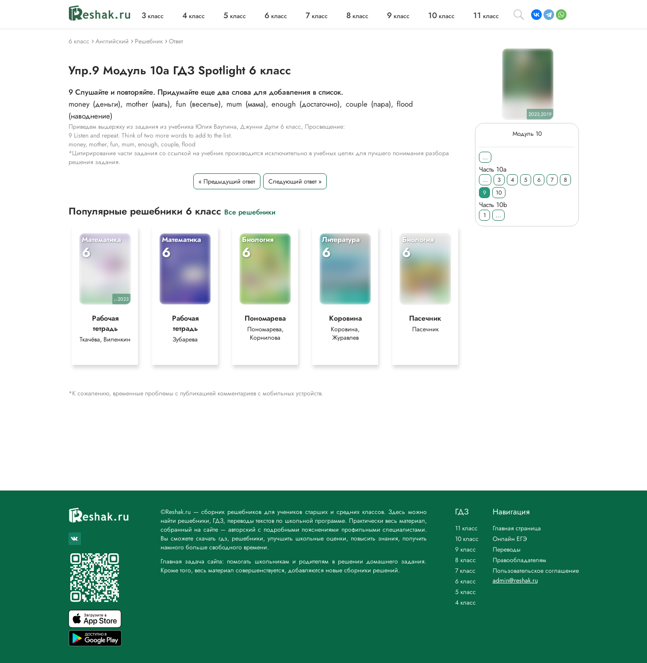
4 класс (465, 602)
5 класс (465, 591)
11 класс (466, 528)
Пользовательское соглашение (536, 570)
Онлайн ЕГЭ (510, 538)
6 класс (465, 581)
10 (499, 192)
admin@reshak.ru (515, 580)
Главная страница (517, 528)
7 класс (465, 570)
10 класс (467, 538)
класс (153, 15)
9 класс (465, 549)
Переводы (507, 549)
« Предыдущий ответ (226, 181)
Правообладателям (519, 560)
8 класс (465, 560)
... (485, 157)
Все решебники (250, 211)
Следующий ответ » (294, 181)
